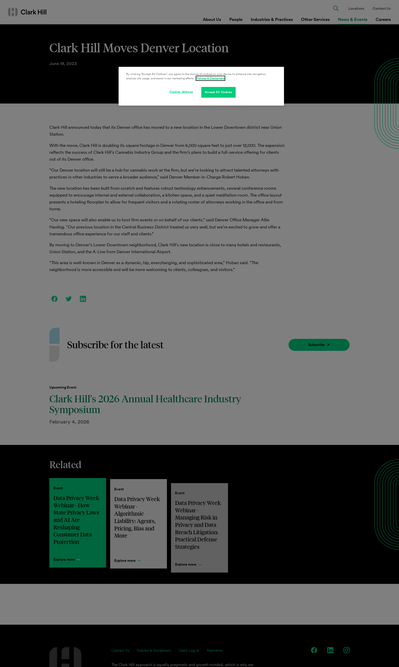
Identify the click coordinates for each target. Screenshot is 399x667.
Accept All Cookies (218, 92)
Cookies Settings (181, 92)
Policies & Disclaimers (210, 78)
